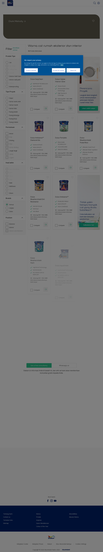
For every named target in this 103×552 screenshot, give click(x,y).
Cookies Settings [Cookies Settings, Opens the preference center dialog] (31, 70)
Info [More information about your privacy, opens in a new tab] (62, 65)
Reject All (73, 70)
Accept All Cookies (58, 70)
